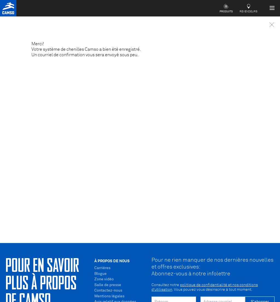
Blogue (100, 274)
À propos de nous (112, 261)
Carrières (102, 268)
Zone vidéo (104, 279)
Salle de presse (107, 285)
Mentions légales (109, 296)
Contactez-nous (108, 290)
